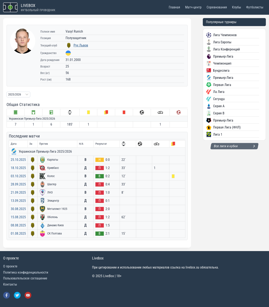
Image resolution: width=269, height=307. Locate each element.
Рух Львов (81, 45)
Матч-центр (193, 7)
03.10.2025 (18, 176)
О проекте (10, 266)
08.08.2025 (18, 225)
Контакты (10, 284)
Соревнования (217, 7)
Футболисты (254, 7)
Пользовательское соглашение (25, 278)
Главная (174, 7)
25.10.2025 (18, 160)
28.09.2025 (18, 184)
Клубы (236, 7)
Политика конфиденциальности (25, 272)
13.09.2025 (18, 201)
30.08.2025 (18, 209)
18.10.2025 (18, 168)
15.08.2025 (18, 217)
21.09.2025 (18, 193)
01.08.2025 (18, 234)
